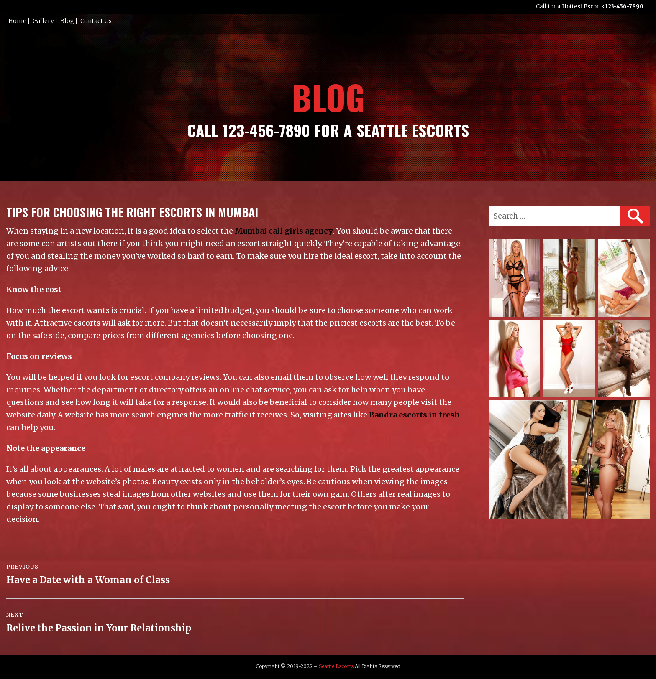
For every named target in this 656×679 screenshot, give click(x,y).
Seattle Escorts (336, 666)
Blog (67, 21)
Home (17, 21)
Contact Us (96, 21)
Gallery (43, 21)
